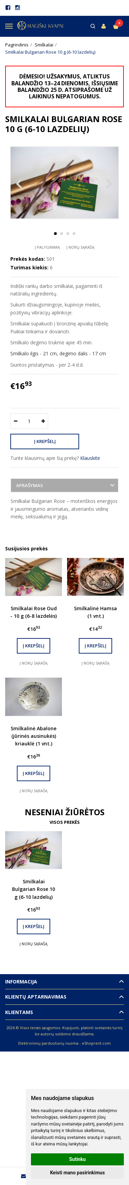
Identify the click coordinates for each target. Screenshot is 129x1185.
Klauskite (90, 458)
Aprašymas (29, 485)
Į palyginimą (47, 247)
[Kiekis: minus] (15, 421)
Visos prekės (65, 822)
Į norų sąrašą (80, 247)
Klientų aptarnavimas (35, 996)
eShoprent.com (96, 1043)
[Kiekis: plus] (43, 421)
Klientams (19, 1012)
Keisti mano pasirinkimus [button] (77, 1172)
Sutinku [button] (77, 1159)
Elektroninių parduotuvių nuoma (48, 1043)
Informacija (21, 981)
